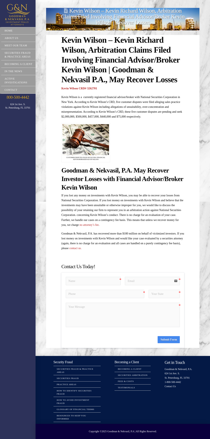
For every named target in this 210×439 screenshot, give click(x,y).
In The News (13, 71)
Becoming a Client (18, 64)
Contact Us (170, 386)
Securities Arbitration (133, 375)
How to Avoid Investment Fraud (73, 401)
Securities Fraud (68, 378)
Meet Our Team (16, 45)
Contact (11, 90)
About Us (11, 38)
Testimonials (126, 387)
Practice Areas (66, 384)
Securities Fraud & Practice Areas (18, 55)
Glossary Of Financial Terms (75, 409)
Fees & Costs (126, 381)
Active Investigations (16, 80)
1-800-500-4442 (173, 382)
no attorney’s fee (89, 224)
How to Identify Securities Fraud (74, 392)
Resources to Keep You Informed (71, 417)
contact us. (75, 248)
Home (9, 30)
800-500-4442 (18, 97)
